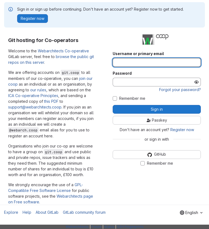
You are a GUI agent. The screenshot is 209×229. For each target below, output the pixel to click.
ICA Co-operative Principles (33, 95)
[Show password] (196, 82)
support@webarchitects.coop (35, 107)
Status (109, 227)
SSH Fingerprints (130, 227)
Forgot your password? (180, 89)
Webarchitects (77, 227)
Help (27, 212)
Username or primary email (138, 54)
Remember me (132, 98)
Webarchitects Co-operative (63, 51)
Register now (182, 129)
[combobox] (191, 212)
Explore (11, 212)
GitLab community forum (84, 212)
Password (122, 73)
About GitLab (47, 212)
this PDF (51, 101)
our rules (38, 90)
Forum (96, 227)
